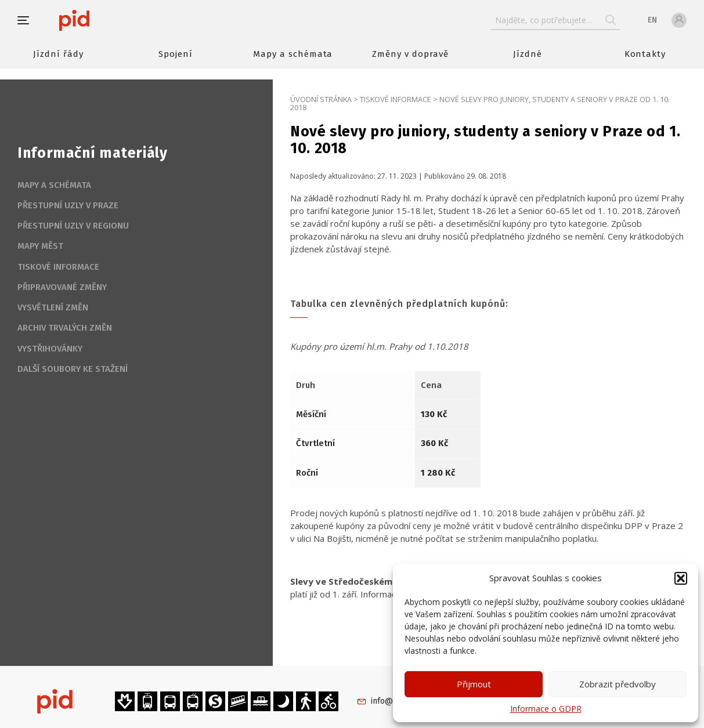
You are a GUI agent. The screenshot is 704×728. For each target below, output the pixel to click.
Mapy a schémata (293, 54)
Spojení (175, 54)
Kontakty (645, 54)
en (652, 20)
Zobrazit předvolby (617, 684)
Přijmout (474, 684)
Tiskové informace (395, 99)
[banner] (108, 20)
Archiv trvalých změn (64, 328)
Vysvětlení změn (52, 307)
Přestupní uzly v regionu (73, 225)
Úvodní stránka (321, 99)
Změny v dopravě (410, 54)
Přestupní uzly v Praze (67, 205)
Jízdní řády (58, 54)
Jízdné (527, 54)
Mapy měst (40, 246)
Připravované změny (62, 287)
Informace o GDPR (546, 708)
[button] (681, 578)
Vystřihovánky (49, 348)
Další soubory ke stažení (72, 369)
